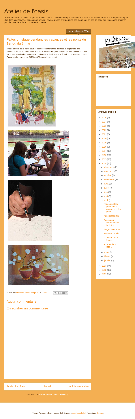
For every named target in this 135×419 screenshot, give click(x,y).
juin (106, 192)
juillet (107, 188)
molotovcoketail (79, 413)
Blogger (100, 413)
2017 (104, 151)
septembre (109, 179)
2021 (104, 134)
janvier (107, 260)
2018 (104, 147)
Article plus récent (16, 386)
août (106, 183)
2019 (104, 142)
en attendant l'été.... (110, 245)
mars (107, 252)
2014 (104, 163)
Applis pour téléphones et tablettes (111, 222)
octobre (108, 175)
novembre (109, 171)
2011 (104, 274)
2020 (104, 138)
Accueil (47, 386)
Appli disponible (111, 216)
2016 (104, 155)
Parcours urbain (111, 233)
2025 (104, 117)
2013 (104, 266)
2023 (104, 126)
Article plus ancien (79, 386)
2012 (104, 270)
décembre (109, 167)
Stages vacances (112, 229)
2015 (104, 159)
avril (106, 200)
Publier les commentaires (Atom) (53, 394)
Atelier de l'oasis (26, 11)
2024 (104, 122)
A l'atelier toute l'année (111, 238)
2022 (104, 130)
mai (106, 196)
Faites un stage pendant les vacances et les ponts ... (112, 208)
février (107, 256)
